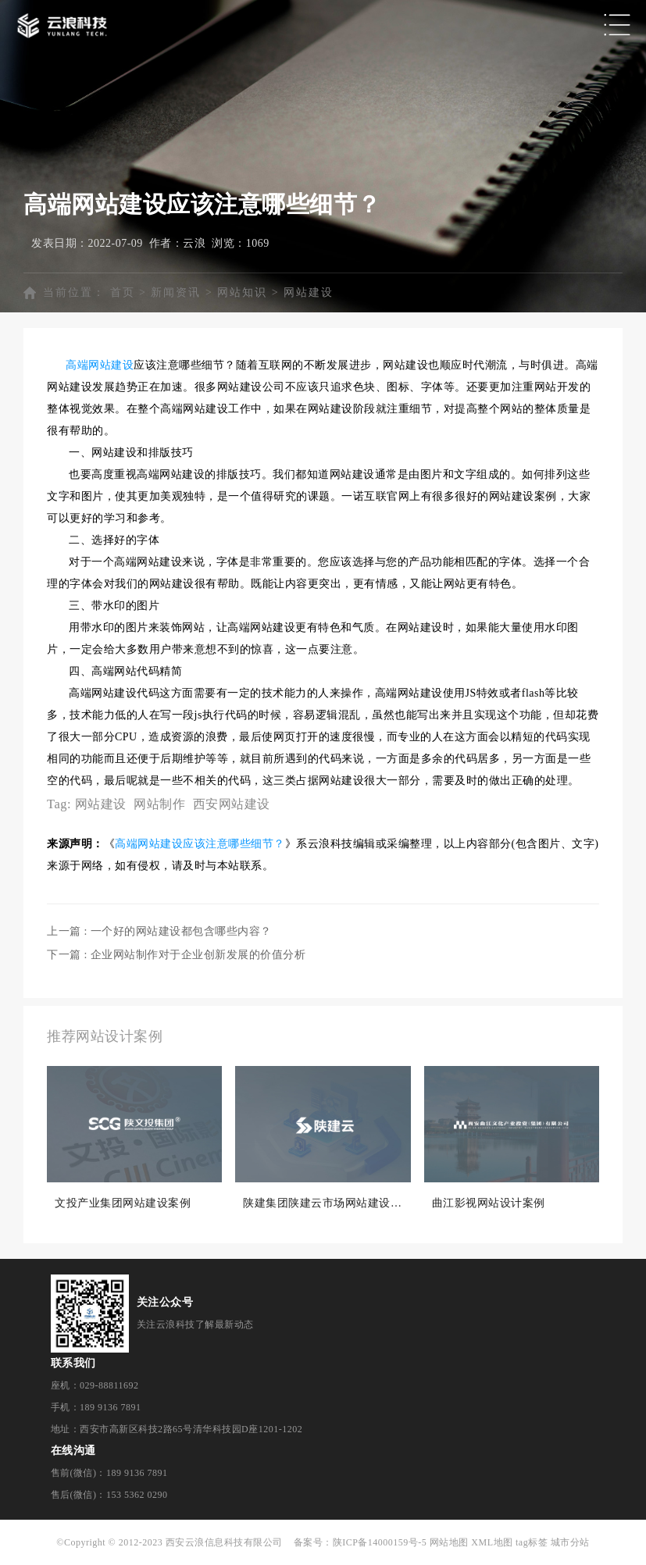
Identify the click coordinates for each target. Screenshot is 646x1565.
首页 (122, 292)
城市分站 (570, 1542)
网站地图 (449, 1542)
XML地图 (491, 1542)
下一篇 (176, 955)
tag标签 (532, 1542)
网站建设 (309, 292)
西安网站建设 (231, 804)
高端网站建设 (100, 365)
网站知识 (242, 292)
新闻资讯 (176, 292)
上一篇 (159, 931)
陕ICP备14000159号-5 (380, 1542)
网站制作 (159, 804)
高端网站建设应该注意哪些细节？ (200, 844)
